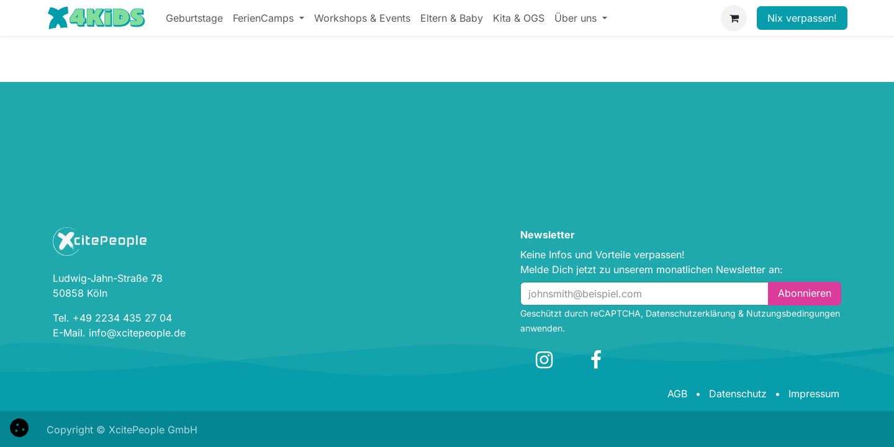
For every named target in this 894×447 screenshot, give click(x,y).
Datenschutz (738, 393)
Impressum (813, 393)
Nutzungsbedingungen (793, 313)
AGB (677, 393)
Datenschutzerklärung (691, 313)
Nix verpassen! (802, 18)
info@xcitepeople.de (137, 333)
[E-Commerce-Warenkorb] (734, 18)
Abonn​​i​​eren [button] (804, 293)
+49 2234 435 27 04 (122, 318)
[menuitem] (194, 18)
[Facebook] (596, 360)
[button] (19, 426)
